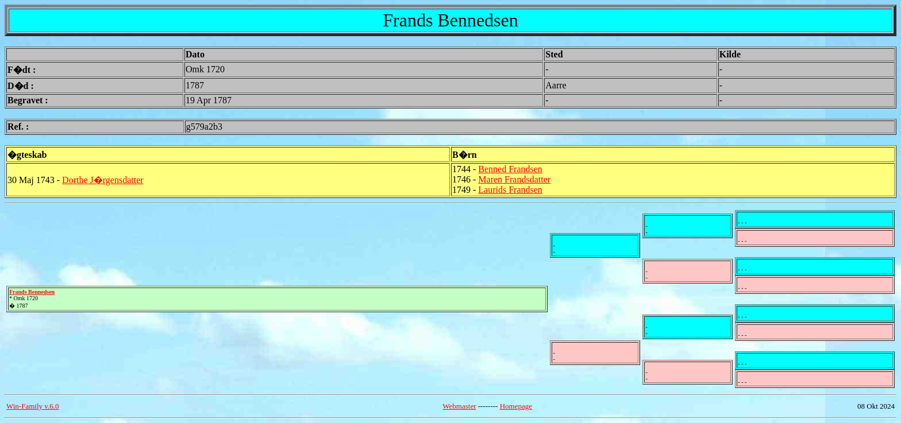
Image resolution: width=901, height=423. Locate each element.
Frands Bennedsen (32, 292)
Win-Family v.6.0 (32, 406)
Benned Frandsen (510, 169)
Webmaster (459, 406)
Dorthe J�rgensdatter (102, 180)
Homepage (516, 406)
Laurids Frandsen (510, 190)
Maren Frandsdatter (514, 179)
